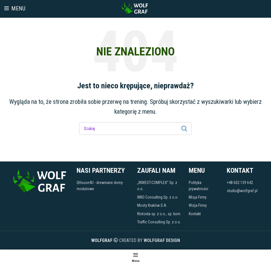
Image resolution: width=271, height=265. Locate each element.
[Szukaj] (135, 128)
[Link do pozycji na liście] (104, 185)
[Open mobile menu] (14, 8)
